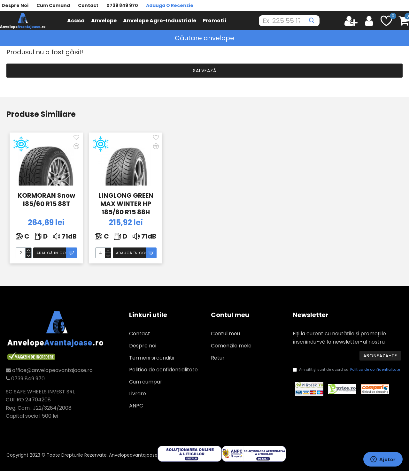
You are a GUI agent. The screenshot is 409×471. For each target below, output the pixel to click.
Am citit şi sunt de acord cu (347, 370)
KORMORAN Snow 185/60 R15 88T (46, 199)
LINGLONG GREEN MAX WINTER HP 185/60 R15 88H (125, 203)
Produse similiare (41, 114)
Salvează (204, 70)
